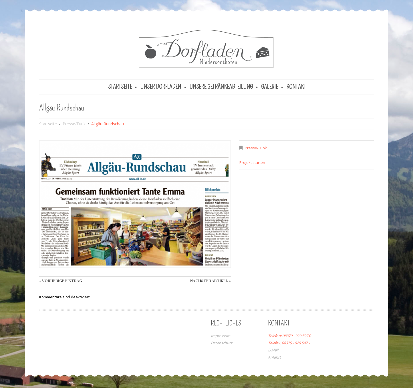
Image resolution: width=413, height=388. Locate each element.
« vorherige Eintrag (60, 280)
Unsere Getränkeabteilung (221, 86)
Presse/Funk (74, 123)
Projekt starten (252, 162)
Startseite (120, 86)
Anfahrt (274, 357)
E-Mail (273, 350)
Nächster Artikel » (210, 280)
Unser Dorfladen (160, 86)
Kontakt (296, 86)
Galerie (269, 86)
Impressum (220, 335)
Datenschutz (221, 342)
